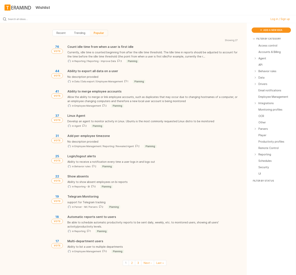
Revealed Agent (125, 146)
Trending (79, 32)
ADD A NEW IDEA (271, 30)
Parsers (93, 206)
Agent (77, 126)
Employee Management (109, 81)
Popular (99, 32)
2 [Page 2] (132, 262)
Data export (87, 81)
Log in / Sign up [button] (280, 19)
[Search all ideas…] (34, 19)
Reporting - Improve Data (101, 61)
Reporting (80, 61)
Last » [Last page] (160, 262)
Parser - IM (80, 206)
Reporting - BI (82, 186)
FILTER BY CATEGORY (267, 38)
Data (76, 81)
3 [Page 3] (138, 262)
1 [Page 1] (125, 262)
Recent (61, 32)
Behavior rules (82, 166)
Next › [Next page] (148, 262)
